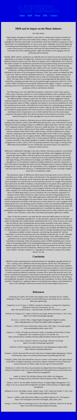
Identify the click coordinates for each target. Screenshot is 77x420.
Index (22, 17)
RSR (30, 17)
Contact (53, 17)
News (37, 17)
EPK (45, 17)
